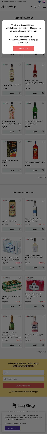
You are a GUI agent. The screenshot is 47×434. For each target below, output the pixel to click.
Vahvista (23, 49)
